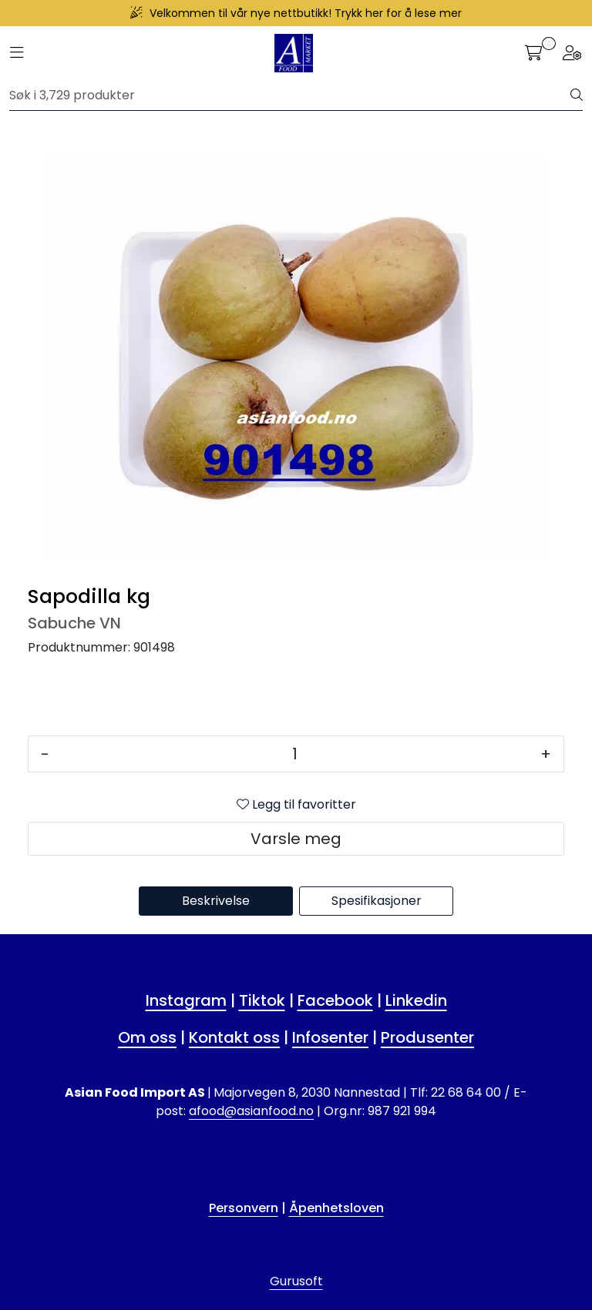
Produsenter (427, 1037)
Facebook (335, 1000)
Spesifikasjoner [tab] (376, 901)
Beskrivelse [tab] (216, 901)
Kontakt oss (234, 1037)
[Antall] (295, 753)
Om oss (147, 1037)
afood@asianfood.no (251, 1111)
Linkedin (416, 1000)
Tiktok (262, 1000)
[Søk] (290, 95)
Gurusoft (296, 1281)
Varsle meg (296, 838)
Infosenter (330, 1037)
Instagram (186, 1000)
